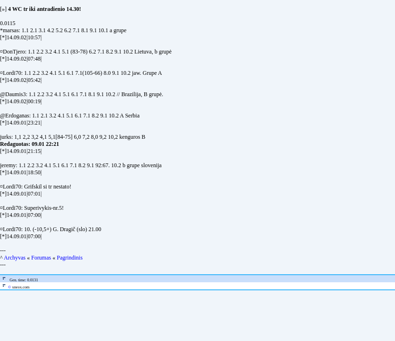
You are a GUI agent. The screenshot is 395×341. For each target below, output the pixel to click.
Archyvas (15, 257)
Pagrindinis (70, 257)
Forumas (41, 257)
